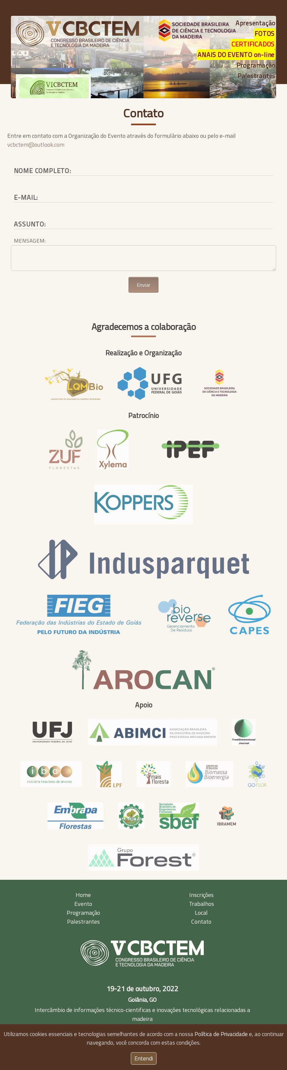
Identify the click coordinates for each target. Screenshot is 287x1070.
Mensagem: (30, 241)
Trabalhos (201, 903)
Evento (83, 903)
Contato (143, 113)
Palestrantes (83, 921)
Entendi (143, 1058)
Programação (83, 912)
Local (201, 912)
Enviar (143, 285)
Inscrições (201, 894)
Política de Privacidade (221, 1034)
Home (83, 894)
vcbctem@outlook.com (35, 144)
